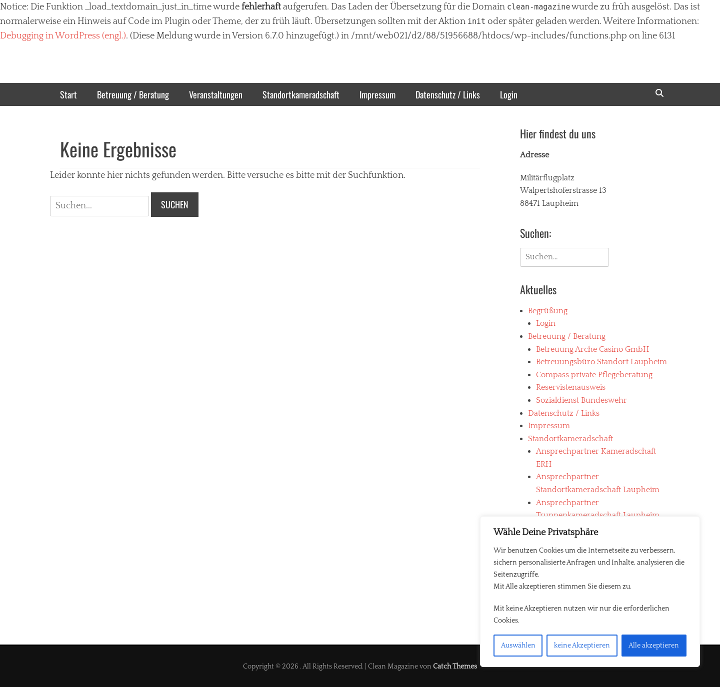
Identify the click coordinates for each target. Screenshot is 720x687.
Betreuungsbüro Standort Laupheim (601, 361)
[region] (590, 591)
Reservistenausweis (571, 387)
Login (509, 94)
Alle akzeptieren (653, 646)
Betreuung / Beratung (133, 94)
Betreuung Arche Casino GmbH (592, 349)
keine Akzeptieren (582, 646)
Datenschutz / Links (448, 94)
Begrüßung (548, 310)
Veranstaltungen (215, 94)
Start (68, 94)
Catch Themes (455, 667)
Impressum (378, 94)
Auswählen (518, 646)
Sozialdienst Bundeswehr (581, 400)
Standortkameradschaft (301, 94)
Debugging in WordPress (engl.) (63, 36)
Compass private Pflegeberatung (594, 374)
